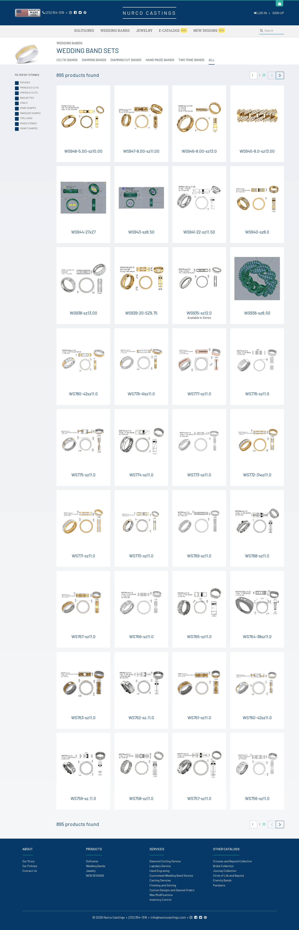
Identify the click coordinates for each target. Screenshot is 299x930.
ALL (211, 60)
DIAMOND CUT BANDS (125, 60)
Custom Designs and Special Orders (172, 890)
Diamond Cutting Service (165, 861)
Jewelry (144, 30)
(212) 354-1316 (53, 12)
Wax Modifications (161, 895)
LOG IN (260, 13)
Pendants (219, 885)
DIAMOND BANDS (94, 60)
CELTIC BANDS (67, 60)
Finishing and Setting (163, 885)
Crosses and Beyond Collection (232, 861)
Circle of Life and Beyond (228, 875)
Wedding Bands (115, 30)
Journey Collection (224, 870)
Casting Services (160, 880)
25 (264, 75)
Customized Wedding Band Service (171, 875)
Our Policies (29, 866)
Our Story (28, 861)
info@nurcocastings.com (168, 917)
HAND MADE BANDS (160, 60)
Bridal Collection (223, 866)
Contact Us (29, 870)
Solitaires (84, 30)
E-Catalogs (173, 30)
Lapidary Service (160, 866)
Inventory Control (160, 899)
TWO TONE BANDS (191, 60)
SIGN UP (278, 13)
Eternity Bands (222, 880)
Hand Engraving (159, 870)
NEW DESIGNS (209, 30)
